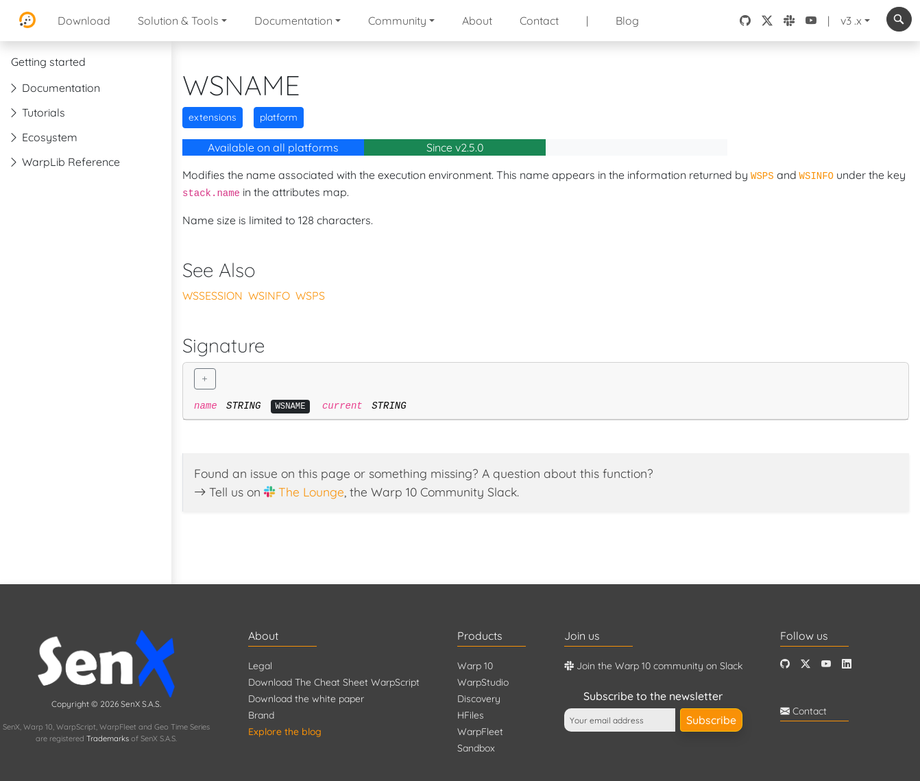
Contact (539, 20)
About (477, 20)
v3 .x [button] (851, 20)
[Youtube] (826, 664)
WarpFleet (480, 731)
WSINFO (269, 295)
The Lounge (311, 491)
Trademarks (107, 738)
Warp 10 (475, 666)
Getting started (48, 62)
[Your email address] (619, 720)
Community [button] (397, 20)
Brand (261, 715)
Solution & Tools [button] (178, 20)
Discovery (478, 699)
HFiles (470, 715)
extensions (213, 117)
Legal (260, 666)
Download (84, 20)
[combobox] (899, 19)
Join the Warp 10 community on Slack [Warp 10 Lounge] (653, 666)
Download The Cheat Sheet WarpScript (334, 682)
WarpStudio (483, 682)
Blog (627, 20)
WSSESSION (212, 295)
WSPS (310, 295)
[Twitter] (805, 664)
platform (279, 117)
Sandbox (476, 748)
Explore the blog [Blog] (285, 731)
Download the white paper (306, 699)
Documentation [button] (293, 20)
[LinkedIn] (846, 664)
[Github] (785, 664)
